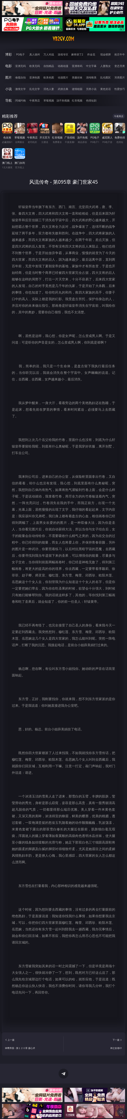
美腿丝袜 (77, 77)
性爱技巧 (119, 89)
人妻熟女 (105, 66)
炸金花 (91, 54)
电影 (8, 66)
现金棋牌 (105, 54)
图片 (8, 77)
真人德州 (34, 54)
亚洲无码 (20, 66)
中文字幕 (91, 66)
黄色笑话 (105, 89)
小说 (8, 89)
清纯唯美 (91, 77)
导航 (8, 100)
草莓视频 (48, 100)
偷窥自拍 (20, 77)
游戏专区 (63, 54)
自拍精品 (48, 66)
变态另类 (119, 66)
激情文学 (20, 89)
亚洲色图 (34, 77)
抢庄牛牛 (119, 54)
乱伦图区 (105, 77)
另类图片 (119, 77)
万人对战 (48, 54)
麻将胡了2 (77, 54)
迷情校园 (77, 89)
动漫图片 (63, 77)
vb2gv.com (63, 39)
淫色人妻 (48, 89)
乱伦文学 (34, 89)
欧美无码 (34, 66)
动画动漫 (63, 66)
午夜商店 (34, 100)
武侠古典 (63, 89)
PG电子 (20, 54)
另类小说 (91, 89)
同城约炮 (20, 100)
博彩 (8, 54)
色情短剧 (91, 100)
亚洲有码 (77, 66)
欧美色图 (48, 77)
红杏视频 (77, 100)
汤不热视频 (63, 100)
